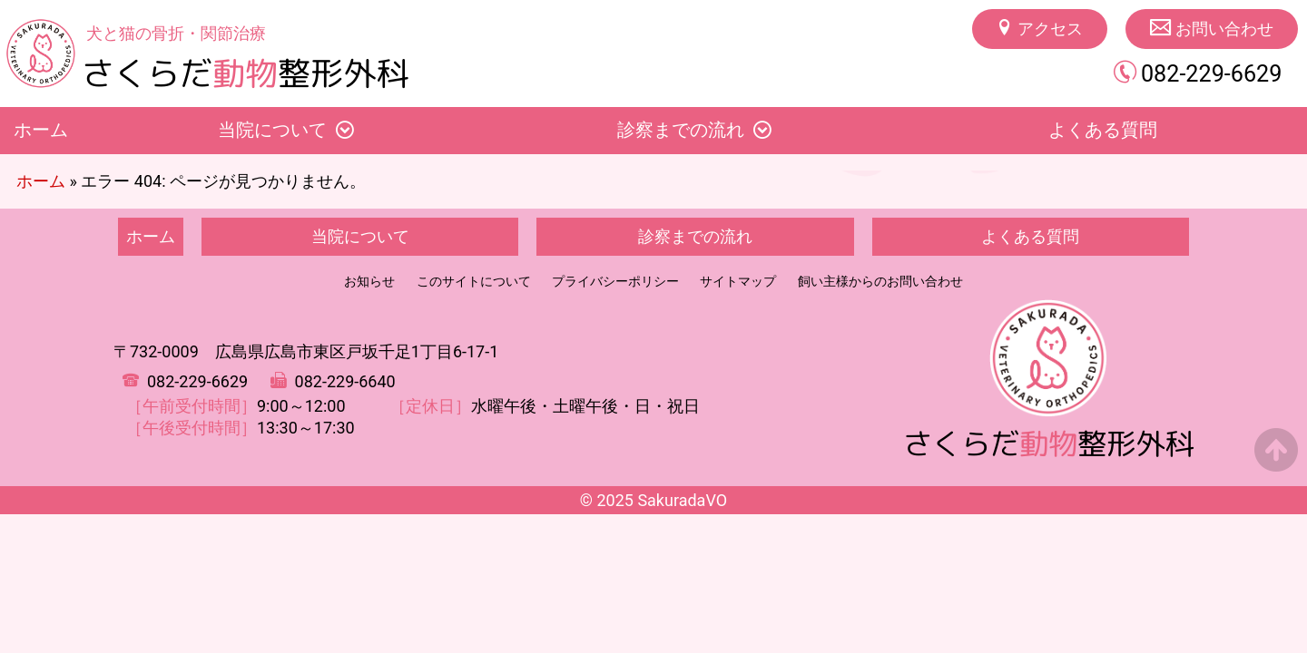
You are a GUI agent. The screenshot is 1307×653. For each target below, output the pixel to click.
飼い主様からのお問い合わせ (880, 281)
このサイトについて (474, 281)
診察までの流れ (680, 130)
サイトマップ (738, 281)
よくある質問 (1030, 236)
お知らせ (369, 281)
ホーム (41, 130)
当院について (272, 130)
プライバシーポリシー (615, 281)
